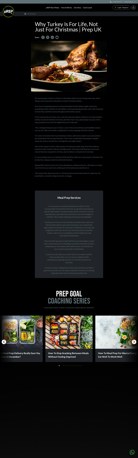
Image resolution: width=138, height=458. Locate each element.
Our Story (77, 7)
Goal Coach (87, 7)
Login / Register (121, 7)
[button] (59, 365)
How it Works (66, 7)
